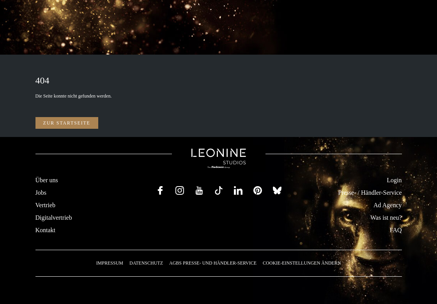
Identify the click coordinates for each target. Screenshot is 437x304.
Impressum (109, 263)
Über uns (46, 180)
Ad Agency (387, 205)
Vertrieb (45, 205)
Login (394, 180)
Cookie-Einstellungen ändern (302, 263)
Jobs (40, 192)
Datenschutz (146, 263)
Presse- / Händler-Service (370, 192)
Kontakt (45, 230)
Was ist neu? (386, 217)
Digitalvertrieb (53, 217)
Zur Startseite (66, 123)
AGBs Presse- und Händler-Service (213, 263)
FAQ (396, 230)
